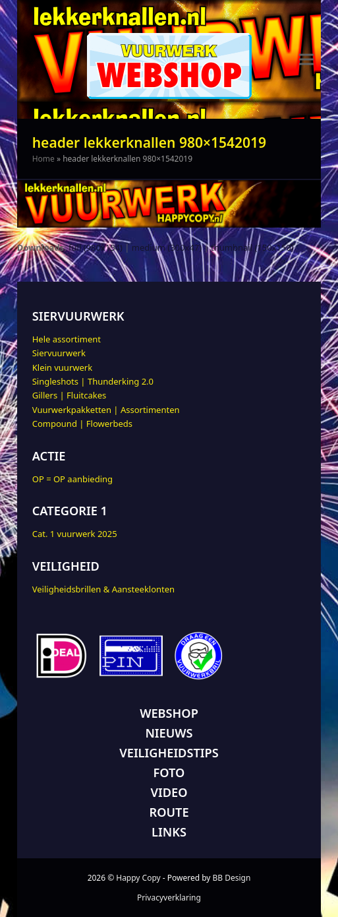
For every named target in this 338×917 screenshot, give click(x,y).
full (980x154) (96, 247)
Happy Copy (138, 877)
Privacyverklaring (169, 897)
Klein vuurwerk (62, 367)
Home (43, 158)
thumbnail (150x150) (252, 247)
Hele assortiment (66, 339)
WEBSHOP (169, 713)
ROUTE (168, 812)
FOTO (169, 772)
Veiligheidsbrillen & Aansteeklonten (103, 589)
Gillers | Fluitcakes (69, 395)
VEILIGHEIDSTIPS (168, 753)
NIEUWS (168, 733)
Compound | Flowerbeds (82, 423)
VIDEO (169, 792)
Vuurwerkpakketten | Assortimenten (106, 410)
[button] (306, 59)
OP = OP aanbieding (72, 479)
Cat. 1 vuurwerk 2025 (74, 534)
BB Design (232, 877)
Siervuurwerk (59, 353)
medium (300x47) (167, 247)
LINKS (169, 832)
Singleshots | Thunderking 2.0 (93, 381)
